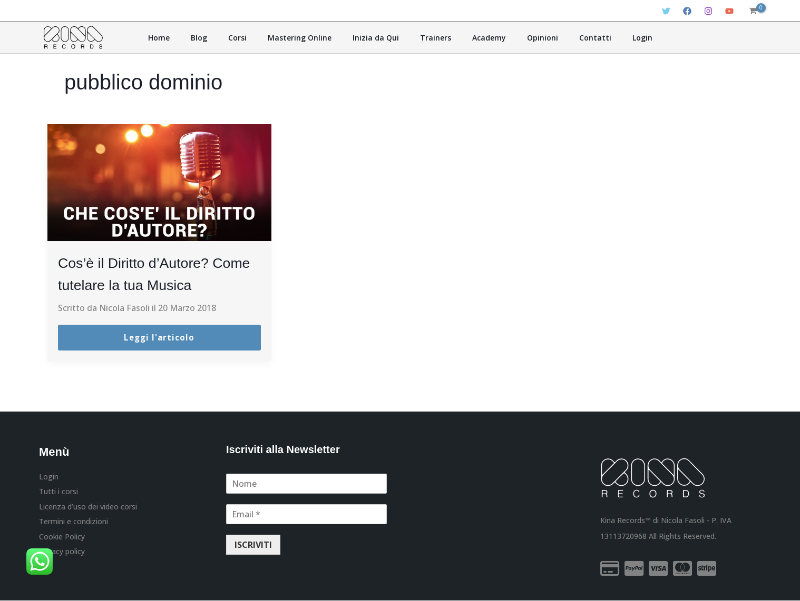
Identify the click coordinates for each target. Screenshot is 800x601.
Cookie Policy (62, 539)
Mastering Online (311, 38)
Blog (225, 38)
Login (609, 38)
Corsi (256, 38)
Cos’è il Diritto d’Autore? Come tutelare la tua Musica (148, 284)
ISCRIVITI (253, 545)
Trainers (431, 38)
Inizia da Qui (379, 38)
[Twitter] (666, 11)
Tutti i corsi (58, 492)
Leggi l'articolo (159, 338)
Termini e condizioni (73, 524)
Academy (478, 38)
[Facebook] (687, 11)
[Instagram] (708, 11)
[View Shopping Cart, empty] (752, 11)
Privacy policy (62, 555)
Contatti (569, 38)
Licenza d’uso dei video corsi (88, 508)
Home (192, 38)
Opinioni (524, 38)
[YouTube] (729, 11)
